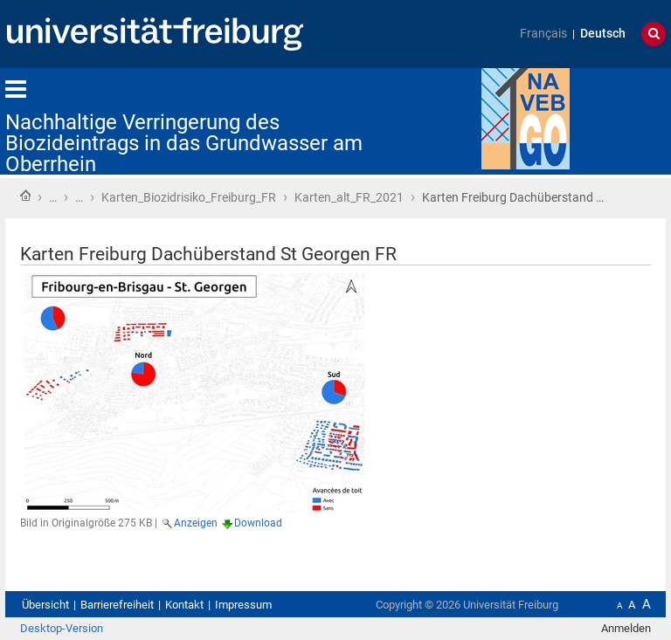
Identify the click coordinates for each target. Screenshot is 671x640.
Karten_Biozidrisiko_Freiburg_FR (188, 197)
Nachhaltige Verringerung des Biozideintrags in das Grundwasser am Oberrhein (184, 143)
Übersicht (45, 604)
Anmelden (626, 628)
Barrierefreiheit (117, 604)
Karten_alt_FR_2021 (349, 197)
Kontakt (184, 604)
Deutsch (603, 33)
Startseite (25, 195)
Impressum (243, 604)
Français (543, 33)
